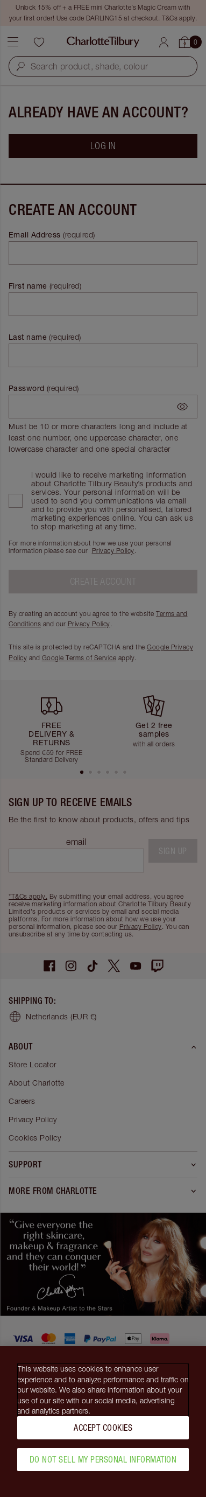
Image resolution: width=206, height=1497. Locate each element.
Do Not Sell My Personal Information (103, 1465)
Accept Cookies (103, 1433)
